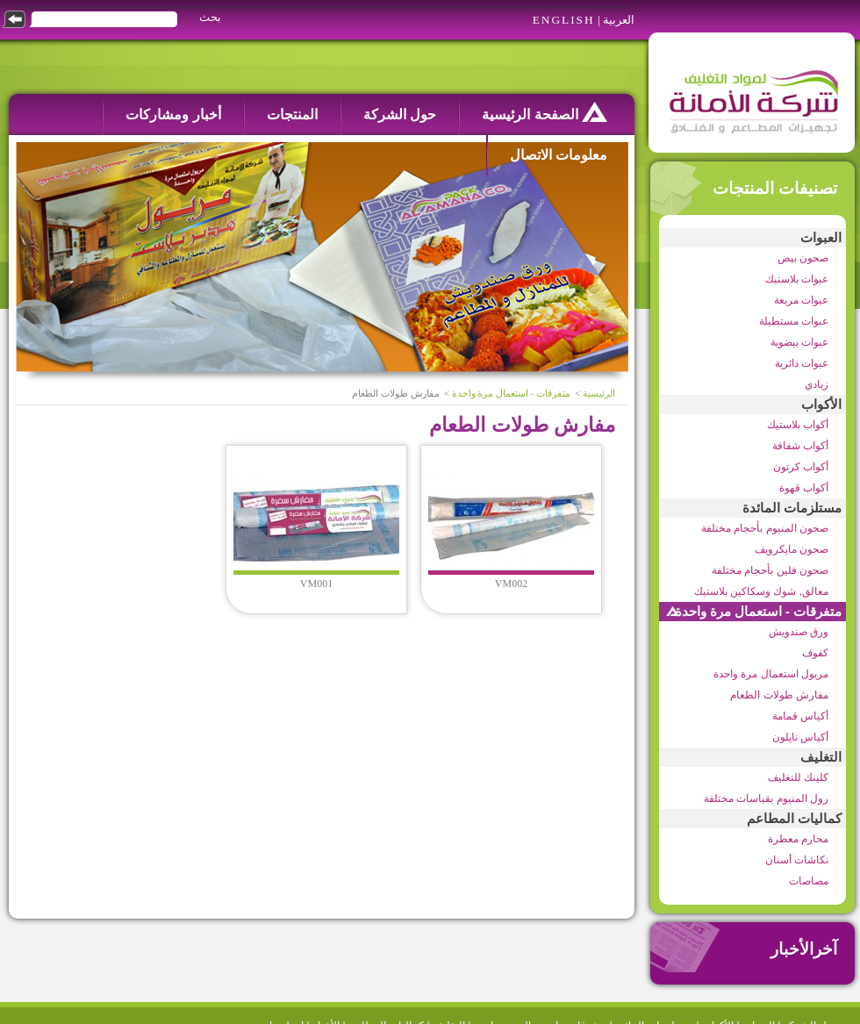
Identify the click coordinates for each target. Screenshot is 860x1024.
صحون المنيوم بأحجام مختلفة (764, 528)
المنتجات (292, 114)
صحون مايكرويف (791, 549)
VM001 (316, 583)
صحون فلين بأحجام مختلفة (770, 570)
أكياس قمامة (800, 716)
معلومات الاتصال (558, 154)
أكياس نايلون (800, 737)
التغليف (821, 757)
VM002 (511, 583)
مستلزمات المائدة (792, 508)
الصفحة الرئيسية (544, 112)
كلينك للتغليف (798, 777)
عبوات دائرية (801, 363)
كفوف (815, 653)
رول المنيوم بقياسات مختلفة (766, 798)
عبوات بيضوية (799, 342)
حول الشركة (399, 114)
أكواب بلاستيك (797, 425)
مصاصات (808, 881)
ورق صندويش (798, 632)
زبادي (816, 384)
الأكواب (821, 404)
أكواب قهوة (803, 488)
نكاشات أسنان (796, 860)
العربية (618, 19)
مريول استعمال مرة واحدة (770, 674)
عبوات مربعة (801, 300)
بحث (210, 17)
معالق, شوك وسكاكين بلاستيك (761, 591)
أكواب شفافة (800, 446)
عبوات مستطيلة (793, 321)
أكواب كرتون (800, 467)
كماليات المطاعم (794, 819)
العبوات (821, 238)
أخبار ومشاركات (172, 114)
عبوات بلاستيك (796, 279)
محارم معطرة (798, 839)
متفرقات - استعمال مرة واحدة (758, 612)
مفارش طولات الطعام (779, 695)
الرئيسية (599, 393)
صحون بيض (803, 258)
